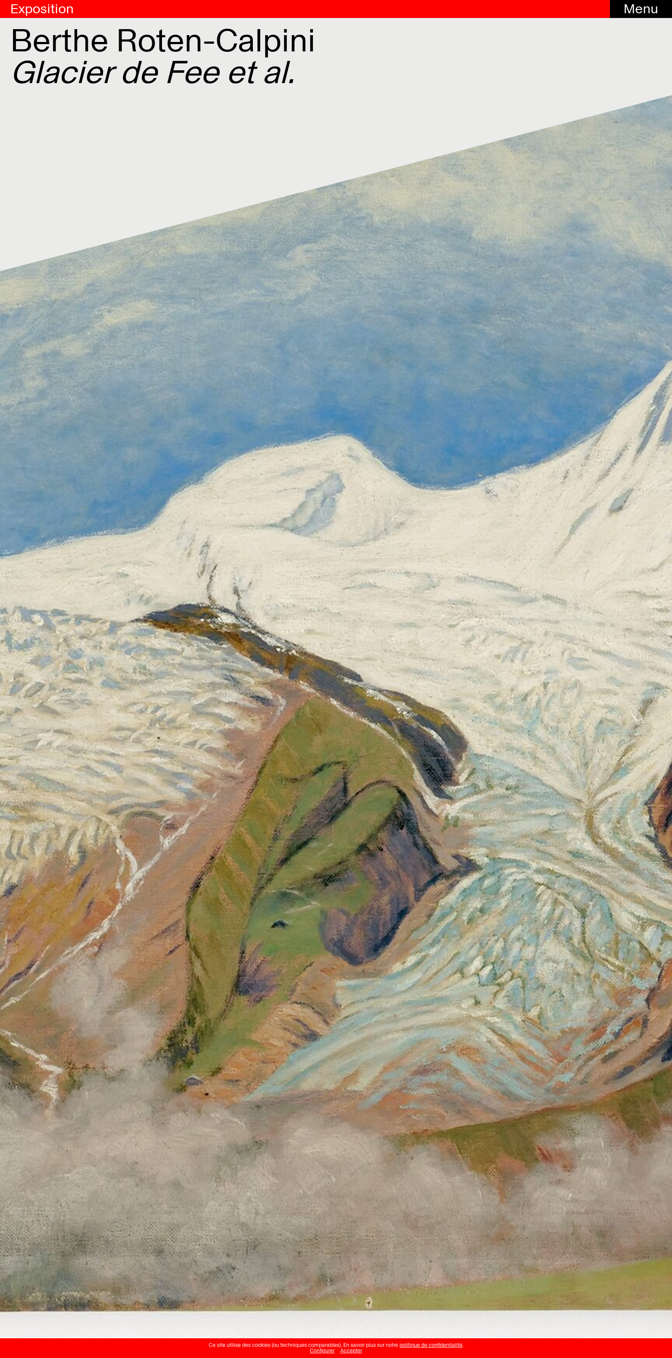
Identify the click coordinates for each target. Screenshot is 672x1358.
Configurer (322, 1351)
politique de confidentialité (430, 1345)
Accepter (351, 1351)
